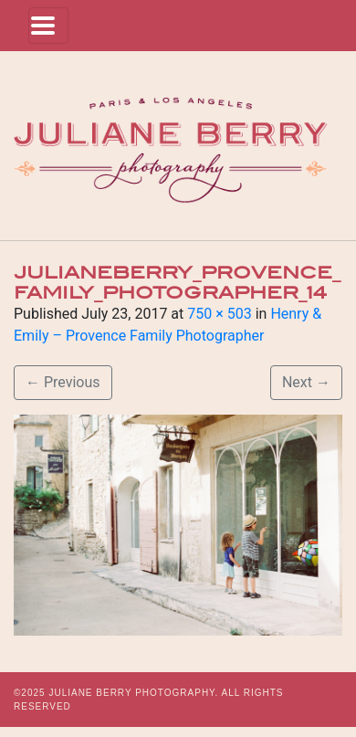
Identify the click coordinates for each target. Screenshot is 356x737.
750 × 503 (219, 313)
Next (306, 382)
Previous (63, 382)
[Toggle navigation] (48, 25)
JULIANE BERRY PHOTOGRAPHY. (133, 693)
